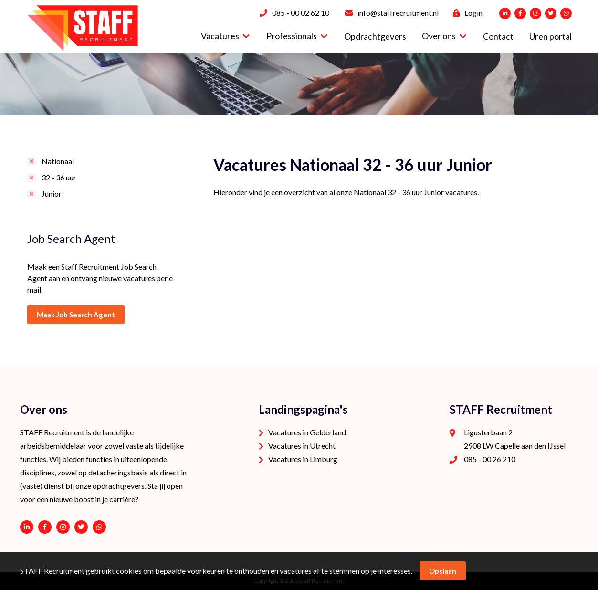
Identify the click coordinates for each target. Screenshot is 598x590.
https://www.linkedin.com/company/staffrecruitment (26, 527)
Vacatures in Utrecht (302, 445)
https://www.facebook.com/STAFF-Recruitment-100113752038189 (45, 527)
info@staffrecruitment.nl (398, 12)
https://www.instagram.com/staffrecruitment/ (63, 527)
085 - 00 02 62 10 (300, 12)
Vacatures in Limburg (302, 459)
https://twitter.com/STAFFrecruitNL (81, 527)
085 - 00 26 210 (489, 459)
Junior (52, 193)
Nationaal (58, 161)
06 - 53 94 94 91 (99, 527)
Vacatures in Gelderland (307, 432)
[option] (299, 84)
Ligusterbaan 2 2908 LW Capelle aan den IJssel (515, 439)
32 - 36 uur (59, 177)
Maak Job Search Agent (76, 314)
